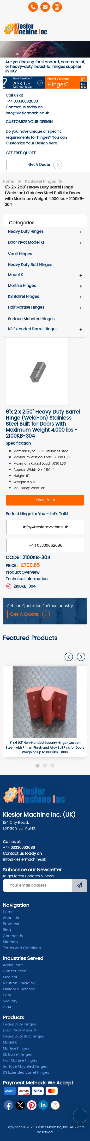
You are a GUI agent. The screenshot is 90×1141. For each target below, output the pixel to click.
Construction (15, 971)
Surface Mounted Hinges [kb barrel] (25, 1066)
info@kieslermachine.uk (24, 859)
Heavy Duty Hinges (25, 231)
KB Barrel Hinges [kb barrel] (17, 1054)
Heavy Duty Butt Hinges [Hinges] (23, 1036)
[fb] (8, 1105)
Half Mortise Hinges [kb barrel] (20, 1060)
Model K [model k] (10, 1042)
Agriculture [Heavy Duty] (13, 965)
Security (10, 1001)
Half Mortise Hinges (26, 307)
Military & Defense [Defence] (19, 989)
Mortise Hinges (22, 286)
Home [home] (8, 912)
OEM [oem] (7, 995)
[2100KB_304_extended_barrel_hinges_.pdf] (9, 586)
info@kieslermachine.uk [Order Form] (45, 527)
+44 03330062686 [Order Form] (45, 545)
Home (13, 181)
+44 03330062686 (19, 847)
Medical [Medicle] (10, 977)
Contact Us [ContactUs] (13, 936)
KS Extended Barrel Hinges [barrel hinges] (26, 1072)
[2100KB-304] (45, 500)
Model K (15, 275)
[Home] (25, 29)
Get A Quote (30, 614)
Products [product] (11, 924)
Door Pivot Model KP (26, 242)
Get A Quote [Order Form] (45, 165)
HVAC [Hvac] (8, 1007)
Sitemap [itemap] (10, 942)
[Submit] (79, 886)
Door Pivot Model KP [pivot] (21, 1030)
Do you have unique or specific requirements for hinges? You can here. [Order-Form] (36, 137)
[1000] (45, 702)
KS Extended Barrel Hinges (32, 329)
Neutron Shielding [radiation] (19, 983)
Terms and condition (22, 948)
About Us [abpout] (11, 918)
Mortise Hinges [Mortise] (16, 1048)
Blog (7, 930)
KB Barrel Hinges (44, 181)
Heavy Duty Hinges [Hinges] (19, 1024)
